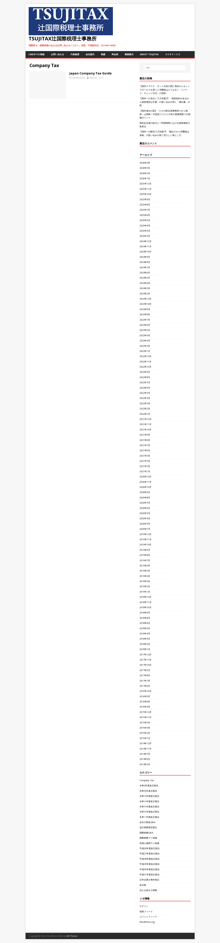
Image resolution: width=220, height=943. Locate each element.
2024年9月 (145, 256)
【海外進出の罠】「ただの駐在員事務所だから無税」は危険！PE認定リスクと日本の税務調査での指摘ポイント (165, 114)
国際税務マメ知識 (148, 837)
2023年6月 (145, 324)
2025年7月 (145, 209)
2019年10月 (145, 544)
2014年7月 (145, 753)
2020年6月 (145, 508)
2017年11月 (145, 659)
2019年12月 (145, 534)
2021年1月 (145, 471)
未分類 (143, 884)
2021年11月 (145, 424)
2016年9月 (145, 696)
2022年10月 (145, 366)
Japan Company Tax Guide (90, 73)
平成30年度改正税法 (150, 869)
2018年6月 (145, 623)
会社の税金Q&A (147, 822)
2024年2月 (145, 293)
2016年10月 (145, 691)
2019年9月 (145, 549)
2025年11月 (145, 188)
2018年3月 (145, 638)
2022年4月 (145, 398)
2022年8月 (145, 377)
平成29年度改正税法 (150, 863)
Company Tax (147, 780)
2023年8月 (145, 314)
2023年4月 (145, 335)
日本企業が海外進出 (149, 879)
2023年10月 (145, 303)
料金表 (115, 54)
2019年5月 (145, 570)
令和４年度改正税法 (149, 801)
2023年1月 (145, 351)
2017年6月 (145, 685)
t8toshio (93, 77)
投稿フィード (146, 911)
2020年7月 (145, 502)
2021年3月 (145, 460)
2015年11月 (145, 717)
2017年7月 (145, 680)
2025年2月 (145, 235)
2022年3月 (145, 403)
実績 (103, 54)
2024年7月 (145, 267)
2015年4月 (145, 727)
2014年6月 (145, 759)
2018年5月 (145, 628)
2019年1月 (145, 591)
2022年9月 (145, 371)
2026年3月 (145, 167)
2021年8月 (145, 440)
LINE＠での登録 (36, 54)
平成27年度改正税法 (150, 853)
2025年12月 (145, 183)
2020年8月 (145, 497)
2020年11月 (145, 481)
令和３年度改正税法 (149, 795)
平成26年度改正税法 (150, 848)
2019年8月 (145, 555)
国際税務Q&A (146, 832)
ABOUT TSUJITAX (149, 54)
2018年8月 (145, 617)
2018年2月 (145, 644)
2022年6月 (145, 387)
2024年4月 (145, 283)
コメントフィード (148, 916)
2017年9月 (145, 670)
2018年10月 (145, 607)
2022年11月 (145, 361)
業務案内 (129, 54)
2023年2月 (145, 345)
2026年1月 (145, 178)
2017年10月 (145, 664)
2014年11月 (145, 748)
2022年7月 (145, 382)
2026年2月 (145, 173)
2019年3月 (145, 581)
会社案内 (90, 54)
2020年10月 (145, 487)
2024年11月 (145, 246)
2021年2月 (145, 466)
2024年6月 (145, 272)
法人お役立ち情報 (148, 890)
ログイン (144, 906)
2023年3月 (145, 340)
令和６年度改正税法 (149, 811)
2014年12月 (145, 743)
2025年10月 (145, 194)
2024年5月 (145, 277)
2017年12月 (145, 654)
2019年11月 (145, 539)
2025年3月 (145, 230)
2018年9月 (145, 612)
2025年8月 (145, 204)
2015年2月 (145, 732)
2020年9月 (145, 492)
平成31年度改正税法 (150, 874)
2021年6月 (145, 450)
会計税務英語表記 (148, 827)
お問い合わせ (57, 54)
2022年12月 (145, 356)
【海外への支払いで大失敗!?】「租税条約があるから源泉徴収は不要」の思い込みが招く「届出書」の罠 (165, 102)
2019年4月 (145, 576)
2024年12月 (145, 241)
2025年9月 (145, 199)
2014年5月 (145, 764)
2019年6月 (145, 565)
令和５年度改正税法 (149, 806)
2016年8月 (145, 701)
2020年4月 (145, 518)
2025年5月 (145, 220)
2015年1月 (145, 738)
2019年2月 (145, 586)
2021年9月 (145, 434)
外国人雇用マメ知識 (149, 843)
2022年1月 (145, 413)
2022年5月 (145, 392)
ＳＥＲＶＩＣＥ (172, 54)
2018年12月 (145, 596)
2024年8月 (145, 262)
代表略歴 (74, 54)
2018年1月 (145, 649)
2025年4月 (145, 225)
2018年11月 (145, 602)
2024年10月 (145, 251)
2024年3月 (145, 288)
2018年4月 (145, 633)
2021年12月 (145, 419)
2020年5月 (145, 513)
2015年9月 (145, 722)
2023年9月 (145, 309)
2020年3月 (145, 523)
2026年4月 (145, 162)
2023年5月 (145, 330)
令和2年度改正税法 (149, 785)
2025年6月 (145, 215)
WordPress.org (147, 921)
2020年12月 (145, 476)
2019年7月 (145, 560)
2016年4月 (145, 706)
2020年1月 (145, 528)
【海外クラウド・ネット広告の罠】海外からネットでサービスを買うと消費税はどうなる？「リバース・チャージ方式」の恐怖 (165, 90)
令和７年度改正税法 (149, 816)
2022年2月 (145, 408)
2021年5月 (145, 455)
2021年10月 (145, 429)
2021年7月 (145, 445)
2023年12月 (145, 298)
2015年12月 (145, 712)
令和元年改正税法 (148, 790)
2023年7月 (145, 319)
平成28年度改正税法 (150, 858)
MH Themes (72, 936)
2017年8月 (145, 675)
